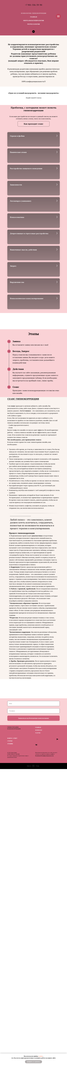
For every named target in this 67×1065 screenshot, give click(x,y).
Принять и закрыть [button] (33, 1062)
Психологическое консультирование (26, 542)
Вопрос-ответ (12, 1006)
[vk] (33, 31)
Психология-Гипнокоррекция (33, 13)
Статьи (9, 1009)
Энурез (13, 461)
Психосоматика (17, 339)
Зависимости (16, 258)
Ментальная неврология (33, 20)
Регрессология (33, 24)
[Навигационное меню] (58, 16)
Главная (33, 17)
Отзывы (10, 1012)
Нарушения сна (17, 501)
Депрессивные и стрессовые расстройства (29, 380)
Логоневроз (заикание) (20, 298)
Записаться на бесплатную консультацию (33, 986)
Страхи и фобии (17, 136)
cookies (40, 1056)
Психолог (38, 998)
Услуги (37, 1001)
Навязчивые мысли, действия (23, 420)
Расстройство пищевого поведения (26, 217)
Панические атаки (18, 176)
